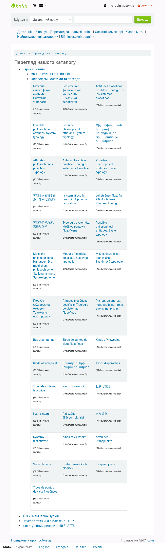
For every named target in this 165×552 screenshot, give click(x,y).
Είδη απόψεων (105, 464)
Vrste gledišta (42, 464)
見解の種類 (103, 386)
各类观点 (101, 414)
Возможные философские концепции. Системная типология (71, 94)
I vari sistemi (41, 414)
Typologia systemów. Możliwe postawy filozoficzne (76, 226)
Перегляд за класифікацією (71, 32)
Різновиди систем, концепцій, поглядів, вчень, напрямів (110, 304)
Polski (97, 547)
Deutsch (80, 547)
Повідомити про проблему (31, 540)
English (44, 547)
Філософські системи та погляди (55, 79)
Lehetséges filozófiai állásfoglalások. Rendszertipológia (109, 199)
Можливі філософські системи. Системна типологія (41, 94)
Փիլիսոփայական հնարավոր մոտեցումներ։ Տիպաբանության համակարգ (109, 133)
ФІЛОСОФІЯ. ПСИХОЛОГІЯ (50, 74)
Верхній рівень (33, 69)
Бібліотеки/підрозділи (77, 37)
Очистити (145, 5)
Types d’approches (108, 363)
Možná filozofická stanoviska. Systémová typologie (109, 257)
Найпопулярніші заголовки (37, 37)
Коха (150, 540)
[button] (35, 6)
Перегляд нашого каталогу (49, 53)
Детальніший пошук (32, 32)
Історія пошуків (122, 5)
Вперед (142, 19)
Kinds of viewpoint (108, 340)
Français (62, 547)
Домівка (21, 53)
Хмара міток (135, 32)
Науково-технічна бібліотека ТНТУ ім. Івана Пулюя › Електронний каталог (21, 6)
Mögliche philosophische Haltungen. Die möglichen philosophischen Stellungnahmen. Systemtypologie (44, 265)
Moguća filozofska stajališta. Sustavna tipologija (75, 257)
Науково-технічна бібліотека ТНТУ (48, 521)
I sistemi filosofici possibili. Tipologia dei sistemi (74, 199)
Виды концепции (44, 340)
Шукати (21, 19)
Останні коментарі (109, 32)
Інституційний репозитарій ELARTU (48, 526)
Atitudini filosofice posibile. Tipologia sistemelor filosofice (75, 164)
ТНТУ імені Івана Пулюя (40, 516)
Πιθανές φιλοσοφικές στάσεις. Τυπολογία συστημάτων (42, 308)
